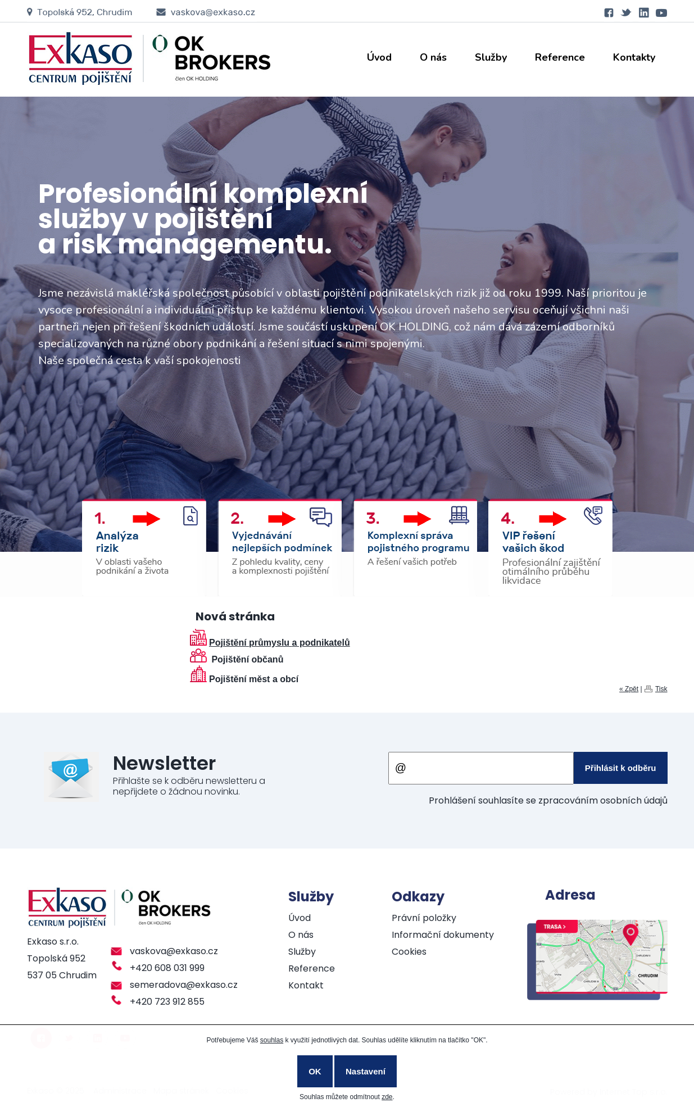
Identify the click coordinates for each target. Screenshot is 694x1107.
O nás (433, 57)
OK (315, 1071)
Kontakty (634, 57)
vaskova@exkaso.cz (174, 951)
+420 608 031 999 (167, 967)
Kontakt (306, 985)
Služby (491, 57)
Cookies (409, 951)
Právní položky (424, 917)
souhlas (271, 1040)
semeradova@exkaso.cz (184, 984)
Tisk (661, 689)
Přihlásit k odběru (620, 768)
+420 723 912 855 (167, 1001)
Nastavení (365, 1071)
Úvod (379, 57)
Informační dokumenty (443, 934)
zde (387, 1097)
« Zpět (628, 689)
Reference (560, 57)
